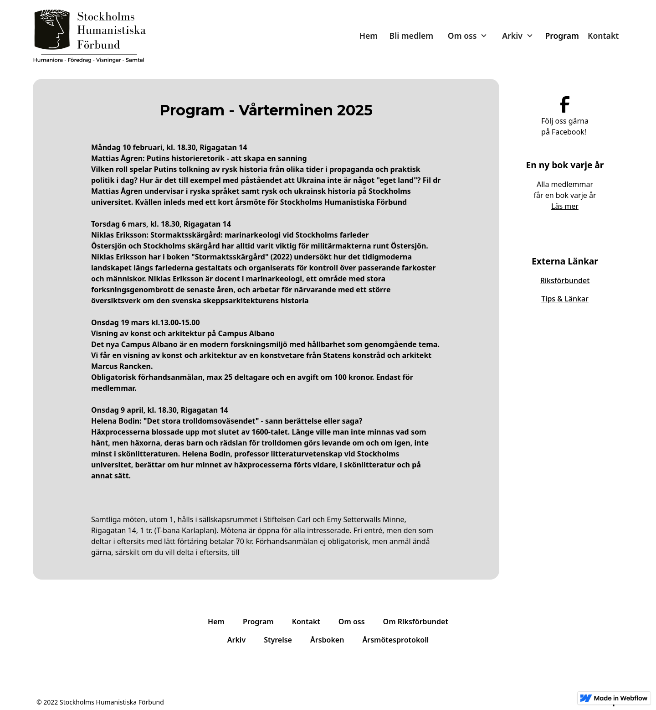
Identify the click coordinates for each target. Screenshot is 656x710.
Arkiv (236, 640)
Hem (368, 35)
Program (562, 35)
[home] (90, 35)
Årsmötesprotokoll (395, 640)
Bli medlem (412, 35)
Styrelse (278, 640)
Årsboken (327, 640)
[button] (468, 35)
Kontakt (603, 35)
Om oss (351, 622)
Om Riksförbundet (415, 622)
